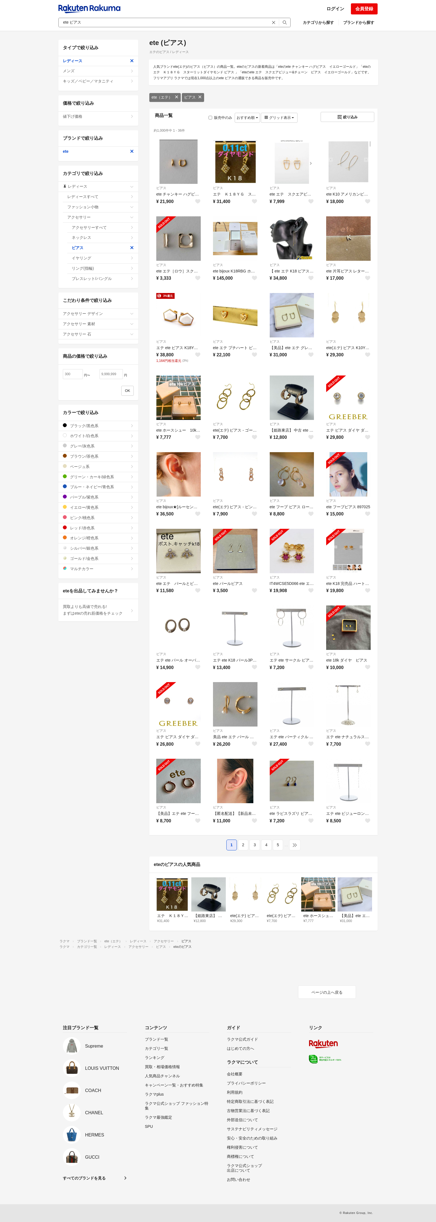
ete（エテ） (165, 97)
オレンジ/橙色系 (98, 537)
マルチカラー (98, 568)
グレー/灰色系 (98, 446)
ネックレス (103, 237)
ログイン (335, 8)
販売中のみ (220, 118)
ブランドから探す (358, 22)
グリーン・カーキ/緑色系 (98, 476)
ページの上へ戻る (327, 992)
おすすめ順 (247, 118)
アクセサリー (100, 217)
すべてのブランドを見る (84, 1178)
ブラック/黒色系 (98, 425)
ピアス (193, 97)
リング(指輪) (103, 268)
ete (98, 151)
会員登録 (364, 8)
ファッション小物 (100, 207)
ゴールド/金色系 (98, 558)
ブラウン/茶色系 (98, 456)
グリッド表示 (279, 118)
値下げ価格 (98, 116)
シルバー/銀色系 (98, 548)
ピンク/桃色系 (98, 517)
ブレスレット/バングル (103, 278)
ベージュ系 (98, 466)
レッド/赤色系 (98, 527)
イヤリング (103, 258)
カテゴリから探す (318, 22)
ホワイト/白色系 (98, 435)
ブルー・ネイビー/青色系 (98, 486)
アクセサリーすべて (103, 227)
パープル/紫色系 (98, 497)
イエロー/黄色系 (98, 507)
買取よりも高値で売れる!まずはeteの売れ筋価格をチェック (98, 609)
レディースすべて (100, 196)
